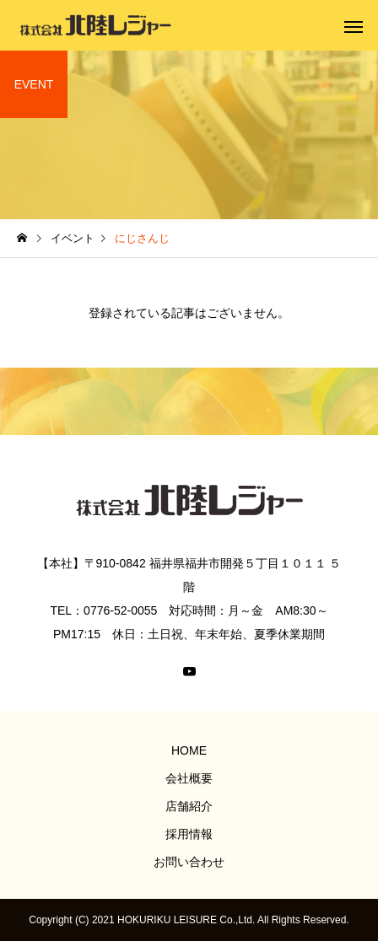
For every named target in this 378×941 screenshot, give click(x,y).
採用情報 (189, 834)
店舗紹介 (189, 806)
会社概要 (189, 778)
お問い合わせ (189, 861)
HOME (189, 750)
